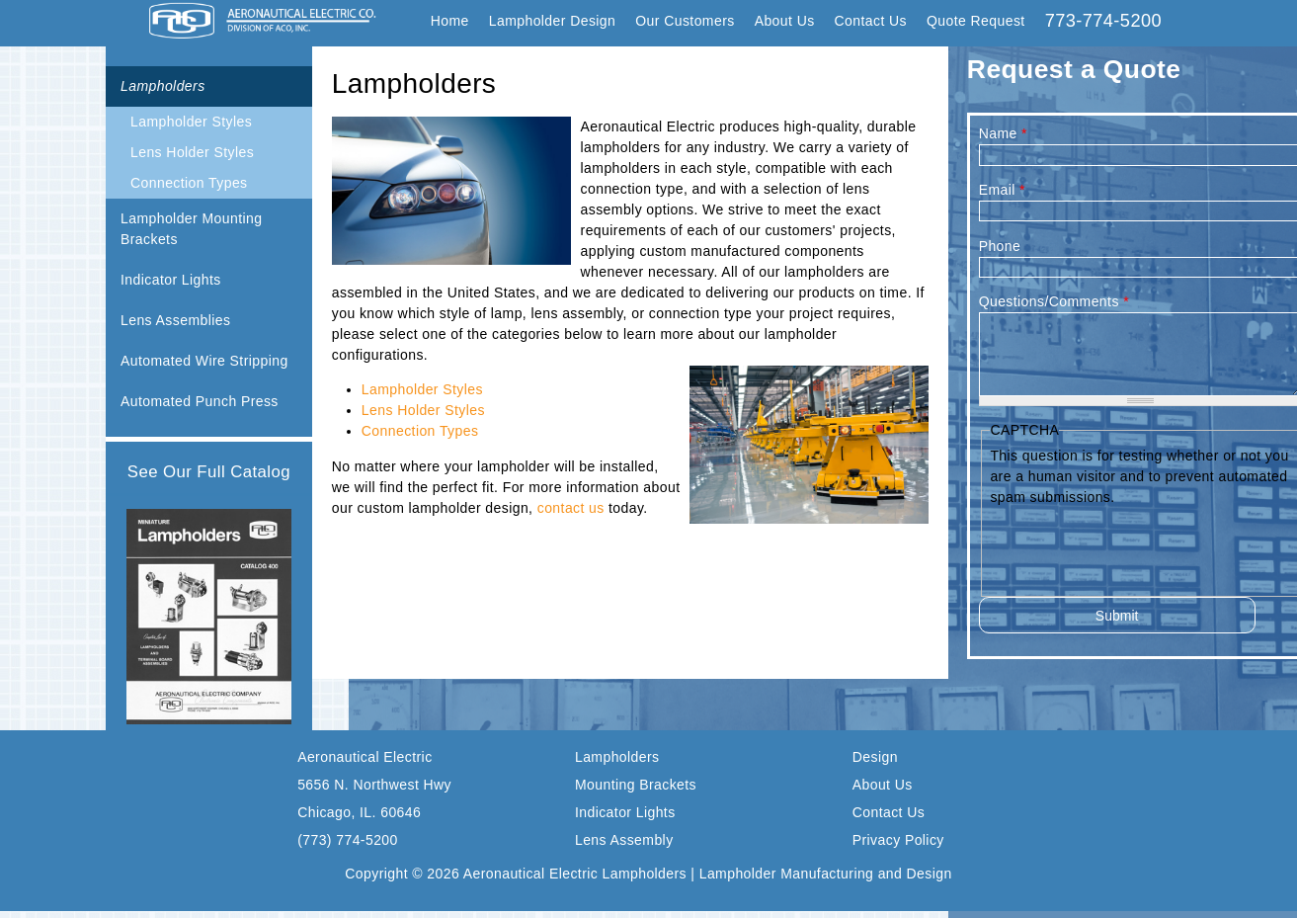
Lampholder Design (552, 21)
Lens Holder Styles (192, 152)
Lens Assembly (624, 840)
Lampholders (163, 86)
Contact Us (871, 21)
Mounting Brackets (635, 785)
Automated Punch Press (200, 401)
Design (875, 757)
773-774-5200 (1103, 21)
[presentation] (1140, 546)
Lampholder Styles (191, 121)
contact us (571, 508)
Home (450, 21)
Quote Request (976, 21)
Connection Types (189, 183)
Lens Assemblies (175, 320)
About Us (785, 21)
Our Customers (684, 21)
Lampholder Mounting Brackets (191, 228)
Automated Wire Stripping (204, 361)
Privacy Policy (898, 840)
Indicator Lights (171, 280)
